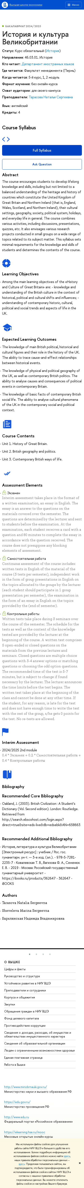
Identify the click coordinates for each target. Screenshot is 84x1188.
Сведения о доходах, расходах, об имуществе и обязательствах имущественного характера (37, 1034)
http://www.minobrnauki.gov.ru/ (25, 1087)
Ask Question (42, 164)
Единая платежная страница (23, 1058)
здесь (67, 1156)
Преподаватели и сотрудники (25, 990)
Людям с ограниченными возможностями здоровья (39, 1050)
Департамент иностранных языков (48, 64)
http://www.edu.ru (16, 1117)
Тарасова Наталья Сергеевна (51, 97)
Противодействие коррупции (24, 1025)
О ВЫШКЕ (12, 962)
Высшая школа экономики (26, 5)
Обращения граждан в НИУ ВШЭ (26, 1011)
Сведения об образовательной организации (34, 1043)
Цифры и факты (15, 969)
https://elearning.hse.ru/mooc (24, 1132)
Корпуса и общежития (19, 997)
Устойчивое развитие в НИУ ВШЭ (27, 983)
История (52, 50)
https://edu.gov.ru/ (17, 1102)
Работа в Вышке (14, 1065)
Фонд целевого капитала (21, 1018)
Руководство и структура (22, 976)
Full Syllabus (42, 150)
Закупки (9, 1004)
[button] (29, 954)
